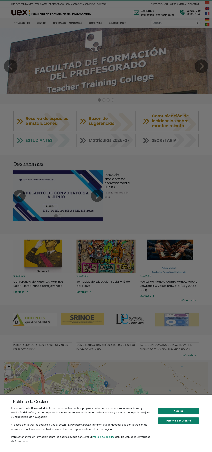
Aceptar (178, 410)
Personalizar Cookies (178, 420)
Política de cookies (103, 437)
